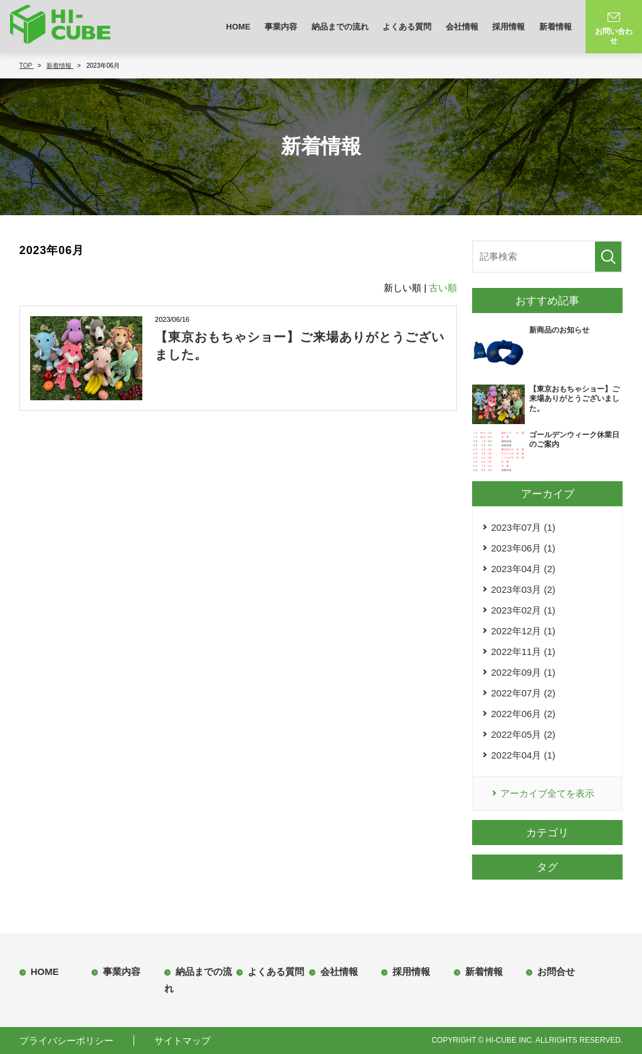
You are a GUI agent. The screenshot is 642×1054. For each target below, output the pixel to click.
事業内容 (281, 26)
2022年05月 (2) (523, 734)
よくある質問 (406, 26)
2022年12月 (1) (523, 630)
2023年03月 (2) (523, 589)
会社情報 (462, 26)
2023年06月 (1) (523, 548)
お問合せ (556, 971)
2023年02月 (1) (523, 610)
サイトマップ (182, 1040)
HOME (238, 26)
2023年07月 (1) (523, 527)
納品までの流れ (340, 26)
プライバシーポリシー (66, 1040)
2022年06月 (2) (523, 713)
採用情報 (508, 26)
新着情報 (555, 26)
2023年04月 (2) (523, 568)
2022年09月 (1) (523, 672)
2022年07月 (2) (523, 693)
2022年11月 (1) (523, 651)
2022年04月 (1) (523, 755)
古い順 (443, 287)
